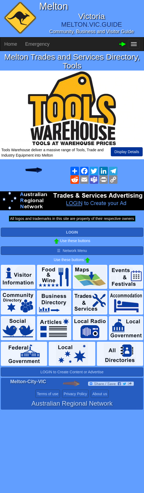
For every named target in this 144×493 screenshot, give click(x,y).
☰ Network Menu (72, 251)
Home (10, 44)
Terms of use (47, 394)
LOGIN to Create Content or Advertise (72, 372)
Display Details (126, 152)
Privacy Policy (75, 394)
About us (99, 394)
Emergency (37, 44)
